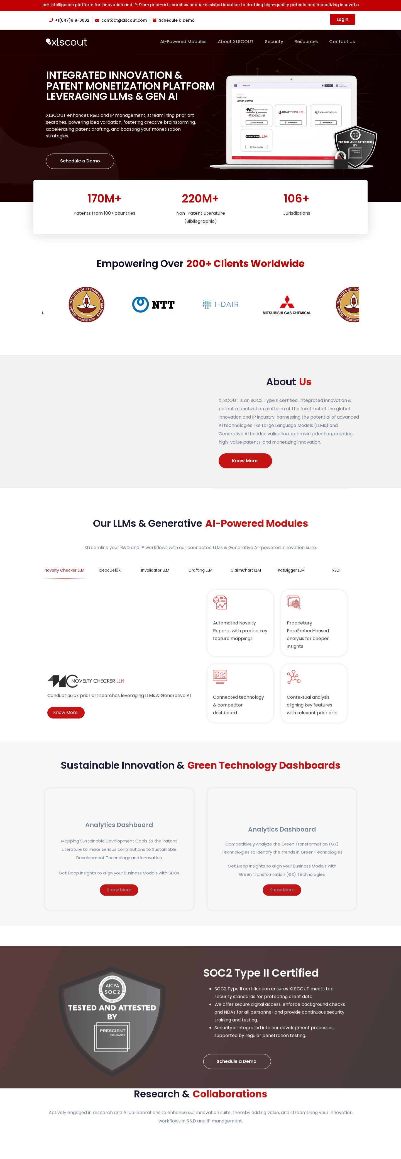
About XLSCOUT (236, 41)
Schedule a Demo (80, 161)
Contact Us (342, 41)
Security (274, 41)
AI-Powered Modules (183, 41)
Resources (306, 41)
